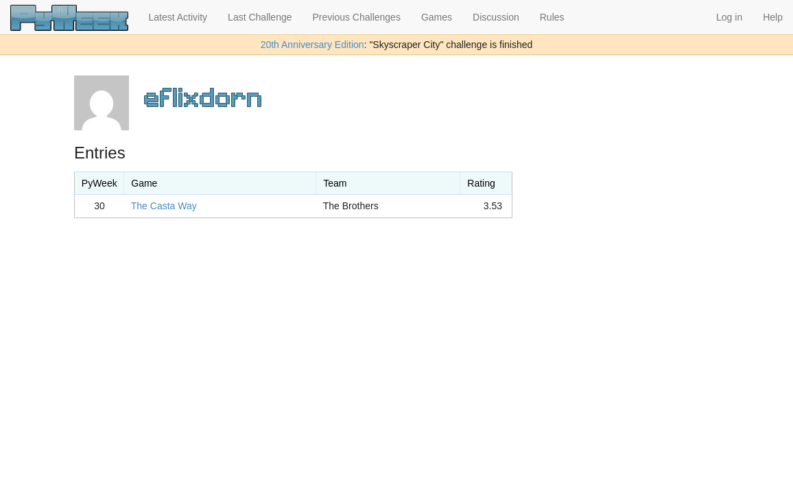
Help (773, 17)
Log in (729, 17)
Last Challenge (260, 17)
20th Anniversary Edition (312, 44)
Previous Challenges (357, 17)
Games (436, 17)
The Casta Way (164, 205)
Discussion (496, 17)
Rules (552, 17)
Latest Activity (178, 17)
